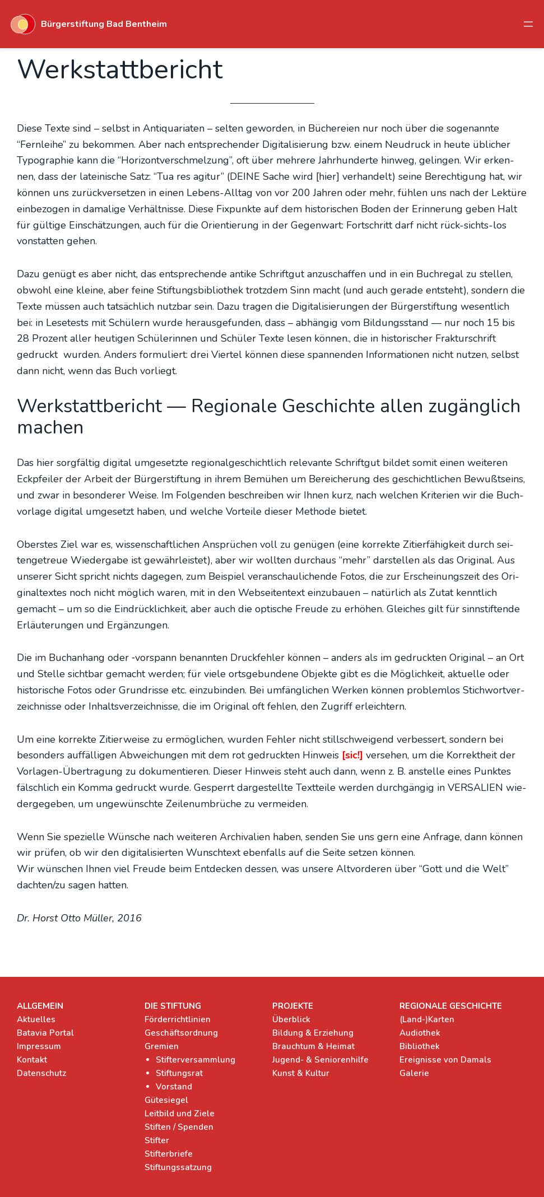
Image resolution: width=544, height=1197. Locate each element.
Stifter (157, 1140)
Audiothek (419, 1032)
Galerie (414, 1073)
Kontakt (32, 1059)
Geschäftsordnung (181, 1032)
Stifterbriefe (169, 1153)
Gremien (162, 1046)
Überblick (291, 1019)
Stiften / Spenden (179, 1127)
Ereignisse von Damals (445, 1059)
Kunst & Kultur (300, 1073)
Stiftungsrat (179, 1073)
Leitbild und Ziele (180, 1113)
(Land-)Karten (426, 1019)
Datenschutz (41, 1073)
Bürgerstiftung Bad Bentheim (104, 24)
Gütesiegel (166, 1100)
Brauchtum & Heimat (313, 1046)
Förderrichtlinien (178, 1019)
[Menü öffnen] (528, 24)
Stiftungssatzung (178, 1167)
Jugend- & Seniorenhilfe (320, 1059)
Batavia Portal (45, 1032)
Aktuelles (36, 1019)
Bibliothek (419, 1046)
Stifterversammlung (195, 1059)
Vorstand (174, 1086)
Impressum (39, 1046)
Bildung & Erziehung (313, 1032)
